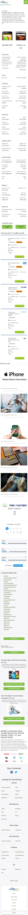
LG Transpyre (7, 596)
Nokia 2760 (6, 601)
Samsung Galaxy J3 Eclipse (10, 577)
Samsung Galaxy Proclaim (10, 590)
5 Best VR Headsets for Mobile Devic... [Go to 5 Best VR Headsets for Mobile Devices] (9, 415)
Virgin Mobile (4, 794)
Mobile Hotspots (5, 830)
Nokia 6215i (6, 629)
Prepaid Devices (19, 852)
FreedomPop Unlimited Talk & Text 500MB (13, 314)
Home (14, 893)
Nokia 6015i (6, 618)
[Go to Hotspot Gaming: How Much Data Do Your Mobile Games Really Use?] (14, 482)
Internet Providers (6, 841)
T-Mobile (17, 791)
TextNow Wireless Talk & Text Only (13, 288)
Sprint (3, 791)
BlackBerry (18, 808)
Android (3, 869)
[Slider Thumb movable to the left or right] (7, 544)
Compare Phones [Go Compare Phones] (14, 688)
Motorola (3, 815)
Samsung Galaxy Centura (10, 587)
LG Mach (6, 576)
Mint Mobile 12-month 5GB (14, 239)
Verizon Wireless (5, 787)
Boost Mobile (18, 797)
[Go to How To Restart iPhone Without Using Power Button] (14, 376)
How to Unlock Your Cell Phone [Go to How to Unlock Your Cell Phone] (7, 441)
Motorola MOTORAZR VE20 (10, 585)
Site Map (14, 909)
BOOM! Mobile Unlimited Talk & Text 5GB (13, 340)
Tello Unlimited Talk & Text (13, 263)
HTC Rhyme (6, 612)
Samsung (4, 819)
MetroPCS (4, 797)
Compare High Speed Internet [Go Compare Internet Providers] (14, 723)
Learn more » (5, 68)
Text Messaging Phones (19, 857)
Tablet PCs (18, 830)
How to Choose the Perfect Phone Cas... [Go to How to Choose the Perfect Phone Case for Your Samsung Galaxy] (9, 467)
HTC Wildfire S (7, 592)
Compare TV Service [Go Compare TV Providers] (14, 718)
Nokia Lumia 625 (7, 579)
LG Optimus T (7, 598)
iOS (2, 872)
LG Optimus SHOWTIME (9, 607)
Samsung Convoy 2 (8, 627)
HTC (2, 812)
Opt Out (14, 912)
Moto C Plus (6, 623)
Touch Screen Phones (5, 857)
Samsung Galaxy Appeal (9, 599)
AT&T (16, 787)
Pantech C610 (7, 611)
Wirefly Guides (14, 880)
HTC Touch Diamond (8, 583)
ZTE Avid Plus (7, 609)
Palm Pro (6, 605)
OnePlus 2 (6, 588)
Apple (3, 808)
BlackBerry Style (7, 614)
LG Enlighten (7, 603)
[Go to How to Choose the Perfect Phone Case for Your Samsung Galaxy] (14, 456)
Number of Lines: (14, 524)
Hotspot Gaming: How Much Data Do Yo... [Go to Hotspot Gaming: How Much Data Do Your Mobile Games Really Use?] (10, 494)
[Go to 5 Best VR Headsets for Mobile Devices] (14, 403)
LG (16, 812)
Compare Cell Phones (5, 4)
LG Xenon (6, 581)
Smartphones (5, 852)
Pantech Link (7, 621)
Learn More (14, 638)
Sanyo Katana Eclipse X (9, 620)
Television (17, 841)
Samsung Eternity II (8, 594)
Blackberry (18, 869)
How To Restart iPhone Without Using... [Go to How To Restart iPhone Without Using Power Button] (9, 388)
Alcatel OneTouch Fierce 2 (10, 616)
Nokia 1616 (6, 625)
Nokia (16, 815)
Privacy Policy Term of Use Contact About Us (14, 901)
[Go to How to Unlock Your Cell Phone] (14, 429)
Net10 (16, 794)
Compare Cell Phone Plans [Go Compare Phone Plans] (14, 684)
